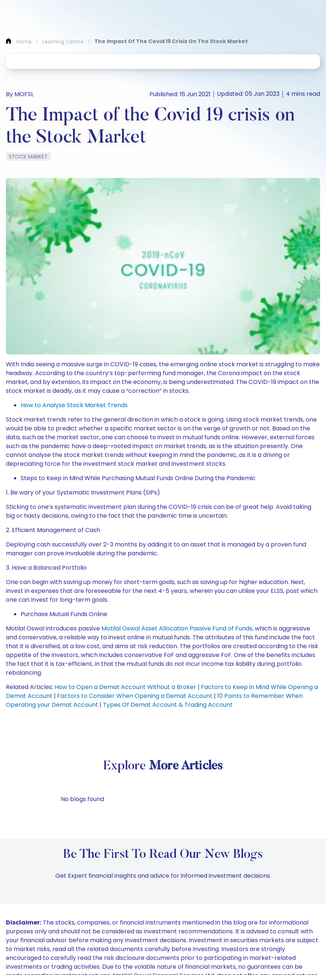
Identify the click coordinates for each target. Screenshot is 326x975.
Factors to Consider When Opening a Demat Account (134, 696)
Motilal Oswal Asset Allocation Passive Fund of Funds (176, 628)
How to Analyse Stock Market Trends (74, 405)
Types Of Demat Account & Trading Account (168, 704)
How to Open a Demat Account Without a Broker (125, 687)
